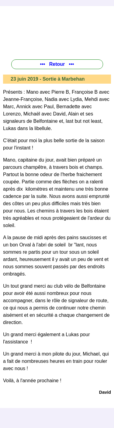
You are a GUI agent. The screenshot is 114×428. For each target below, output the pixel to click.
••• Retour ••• (57, 64)
